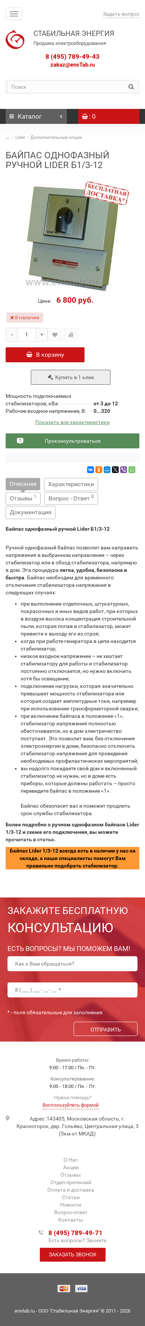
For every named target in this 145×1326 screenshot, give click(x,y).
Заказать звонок (73, 1255)
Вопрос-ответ (71, 1212)
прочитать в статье (30, 839)
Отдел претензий (70, 1182)
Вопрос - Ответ (71, 498)
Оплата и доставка (70, 1190)
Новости (70, 1205)
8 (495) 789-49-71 (75, 1233)
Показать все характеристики (72, 422)
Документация (30, 512)
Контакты (70, 1220)
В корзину (45, 354)
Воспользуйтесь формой (70, 1105)
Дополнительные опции (56, 137)
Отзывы (23, 498)
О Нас (70, 1160)
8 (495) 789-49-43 (72, 56)
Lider (20, 137)
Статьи (71, 1197)
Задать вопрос (121, 14)
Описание (22, 483)
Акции (71, 1167)
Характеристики (71, 484)
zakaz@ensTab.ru (72, 64)
